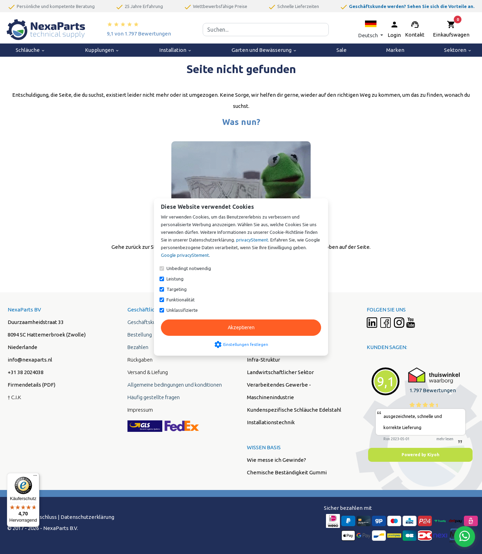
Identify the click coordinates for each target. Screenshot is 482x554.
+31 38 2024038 (26, 372)
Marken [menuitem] (395, 50)
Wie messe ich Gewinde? (276, 460)
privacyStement (252, 239)
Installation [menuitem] (175, 50)
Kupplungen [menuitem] (102, 50)
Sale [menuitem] (341, 50)
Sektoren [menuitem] (458, 50)
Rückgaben (140, 360)
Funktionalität (180, 299)
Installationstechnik (271, 422)
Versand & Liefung (147, 372)
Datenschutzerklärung (87, 517)
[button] (370, 29)
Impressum (140, 410)
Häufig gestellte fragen (153, 397)
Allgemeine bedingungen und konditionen (174, 385)
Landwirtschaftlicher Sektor (280, 372)
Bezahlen (137, 347)
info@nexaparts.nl (30, 360)
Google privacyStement (185, 255)
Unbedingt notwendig (188, 268)
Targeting (176, 289)
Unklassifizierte (182, 310)
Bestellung (139, 335)
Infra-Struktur (263, 360)
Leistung (175, 278)
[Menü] (35, 477)
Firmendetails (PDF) (31, 385)
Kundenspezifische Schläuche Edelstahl (294, 410)
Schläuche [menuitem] (30, 50)
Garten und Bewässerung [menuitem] (264, 50)
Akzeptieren (241, 327)
